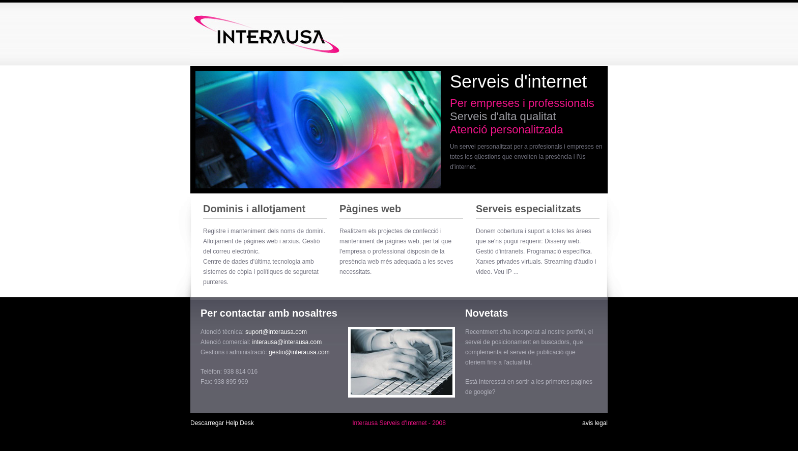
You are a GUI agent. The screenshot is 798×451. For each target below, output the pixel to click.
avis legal (595, 423)
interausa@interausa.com (287, 342)
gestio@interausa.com (299, 352)
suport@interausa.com (276, 331)
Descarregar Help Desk (222, 423)
